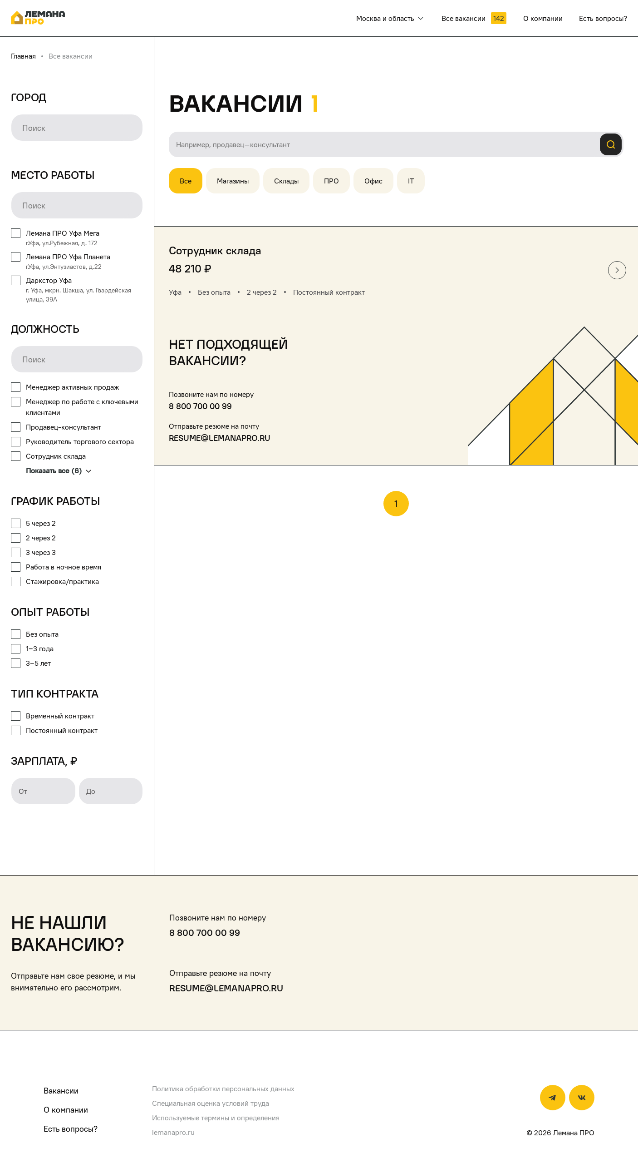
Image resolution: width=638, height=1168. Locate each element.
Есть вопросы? (71, 1128)
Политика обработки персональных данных (223, 1088)
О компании (66, 1109)
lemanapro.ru (173, 1132)
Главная (23, 55)
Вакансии (61, 1090)
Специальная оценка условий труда (210, 1103)
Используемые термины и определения (216, 1117)
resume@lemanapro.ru (219, 438)
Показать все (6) (58, 470)
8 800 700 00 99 (200, 406)
